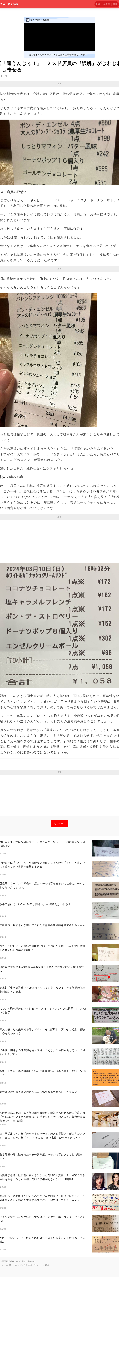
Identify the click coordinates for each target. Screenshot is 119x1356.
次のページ (60, 902)
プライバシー (38, 1344)
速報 (115, 4)
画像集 (106, 4)
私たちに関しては (9, 1344)
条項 (30, 1344)
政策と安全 (23, 1344)
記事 (98, 4)
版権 (47, 1344)
